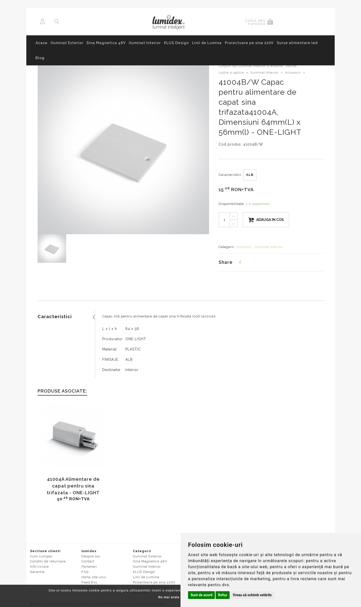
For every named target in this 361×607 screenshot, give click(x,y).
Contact (88, 561)
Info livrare (39, 566)
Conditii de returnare (48, 561)
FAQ (84, 572)
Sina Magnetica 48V (106, 43)
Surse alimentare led (297, 43)
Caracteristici (55, 316)
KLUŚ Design (176, 43)
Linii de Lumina (207, 43)
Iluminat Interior (145, 43)
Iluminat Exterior (67, 43)
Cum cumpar (41, 556)
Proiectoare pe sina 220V (249, 43)
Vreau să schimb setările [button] (252, 595)
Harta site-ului (93, 577)
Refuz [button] (222, 595)
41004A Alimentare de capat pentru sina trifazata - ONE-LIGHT (73, 485)
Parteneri (89, 566)
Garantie (37, 572)
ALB (249, 175)
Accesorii (293, 72)
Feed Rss (89, 582)
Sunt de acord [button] (201, 595)
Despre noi (90, 556)
